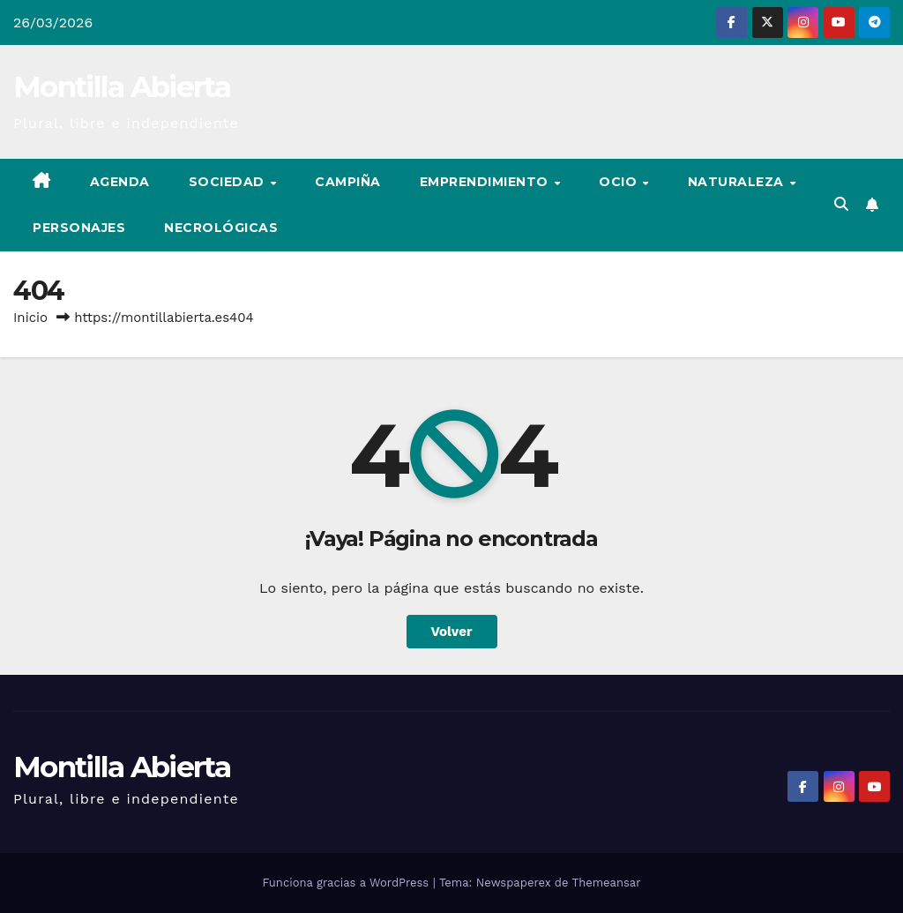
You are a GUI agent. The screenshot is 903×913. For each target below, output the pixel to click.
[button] (841, 204)
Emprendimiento (486, 182)
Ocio (620, 182)
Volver (452, 632)
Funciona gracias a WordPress (347, 882)
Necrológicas (221, 228)
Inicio (30, 318)
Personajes (79, 228)
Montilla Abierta (121, 86)
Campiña (348, 182)
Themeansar (606, 882)
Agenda (120, 182)
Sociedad (229, 182)
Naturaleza (738, 182)
